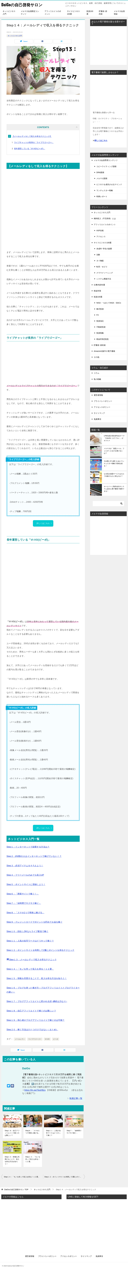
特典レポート (101, 196)
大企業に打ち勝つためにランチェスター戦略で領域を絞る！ (114, 463)
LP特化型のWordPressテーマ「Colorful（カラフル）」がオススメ (114, 438)
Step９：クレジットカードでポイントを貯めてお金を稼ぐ (34, 922)
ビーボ (55, 1039)
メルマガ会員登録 (119, 12)
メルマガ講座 (101, 178)
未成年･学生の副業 (104, 249)
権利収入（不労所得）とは (105, 218)
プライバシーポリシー (103, 401)
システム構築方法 (103, 279)
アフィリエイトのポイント (53, 12)
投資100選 (89, 12)
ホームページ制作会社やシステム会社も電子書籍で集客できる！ (114, 489)
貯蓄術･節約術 (103, 12)
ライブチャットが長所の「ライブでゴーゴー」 (34, 142)
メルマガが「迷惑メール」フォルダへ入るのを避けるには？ (114, 451)
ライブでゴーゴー (34, 1039)
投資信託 (100, 321)
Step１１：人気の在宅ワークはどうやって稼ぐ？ (30, 941)
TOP (16, 1189)
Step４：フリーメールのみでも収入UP (25, 875)
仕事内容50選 (99, 285)
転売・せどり (101, 267)
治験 (98, 255)
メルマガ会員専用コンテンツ (106, 160)
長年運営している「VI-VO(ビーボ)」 (29, 148)
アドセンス (101, 236)
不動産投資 (101, 327)
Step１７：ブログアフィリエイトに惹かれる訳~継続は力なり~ (37, 1001)
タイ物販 (100, 261)
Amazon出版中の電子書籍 (104, 351)
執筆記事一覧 (75, 1098)
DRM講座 (100, 172)
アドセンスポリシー (102, 407)
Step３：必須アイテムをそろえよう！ (25, 865)
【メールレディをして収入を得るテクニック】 (32, 136)
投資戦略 (100, 333)
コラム (96, 373)
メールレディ (20, 1039)
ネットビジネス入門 (9, 12)
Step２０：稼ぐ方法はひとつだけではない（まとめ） (32, 1029)
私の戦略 (97, 379)
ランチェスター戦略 (104, 190)
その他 (96, 357)
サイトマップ (99, 413)
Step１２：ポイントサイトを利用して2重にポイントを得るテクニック (40, 950)
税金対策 (97, 291)
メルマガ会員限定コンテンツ (30, 12)
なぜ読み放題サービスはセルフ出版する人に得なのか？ (114, 475)
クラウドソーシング (104, 273)
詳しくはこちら (44, 523)
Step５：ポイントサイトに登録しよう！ (26, 884)
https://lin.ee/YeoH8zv (35, 1090)
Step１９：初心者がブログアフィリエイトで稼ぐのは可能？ (36, 1020)
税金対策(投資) (102, 339)
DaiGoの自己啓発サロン (21, 4)
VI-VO (47, 1039)
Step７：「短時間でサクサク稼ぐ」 (24, 903)
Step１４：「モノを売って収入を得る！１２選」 (30, 969)
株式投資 (100, 309)
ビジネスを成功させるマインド (109, 184)
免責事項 (97, 419)
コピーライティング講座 (106, 166)
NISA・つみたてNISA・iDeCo (108, 303)
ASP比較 (100, 230)
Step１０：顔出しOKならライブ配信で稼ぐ (27, 931)
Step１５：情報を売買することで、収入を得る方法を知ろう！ (37, 978)
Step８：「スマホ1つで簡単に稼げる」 (25, 912)
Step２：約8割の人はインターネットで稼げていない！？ (34, 856)
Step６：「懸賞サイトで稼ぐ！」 (23, 894)
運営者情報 (98, 395)
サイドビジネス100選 (73, 12)
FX (97, 315)
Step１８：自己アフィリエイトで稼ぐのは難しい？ (31, 1011)
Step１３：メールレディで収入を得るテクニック (32, 959)
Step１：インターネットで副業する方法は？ (28, 847)
